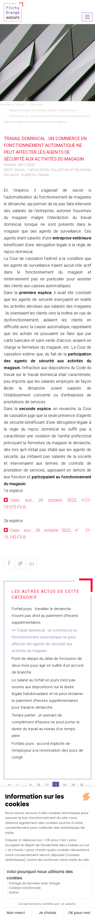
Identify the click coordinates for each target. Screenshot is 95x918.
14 (72, 784)
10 (38, 784)
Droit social (36, 104)
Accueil (20, 104)
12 (55, 784)
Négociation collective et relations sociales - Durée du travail (43, 110)
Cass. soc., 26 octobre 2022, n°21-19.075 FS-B (47, 503)
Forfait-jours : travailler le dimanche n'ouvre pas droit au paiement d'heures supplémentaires (45, 616)
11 (47, 784)
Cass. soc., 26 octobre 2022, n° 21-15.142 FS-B (47, 534)
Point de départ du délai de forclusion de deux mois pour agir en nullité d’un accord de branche (47, 665)
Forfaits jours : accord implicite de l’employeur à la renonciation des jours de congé (47, 750)
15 (81, 784)
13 (64, 784)
